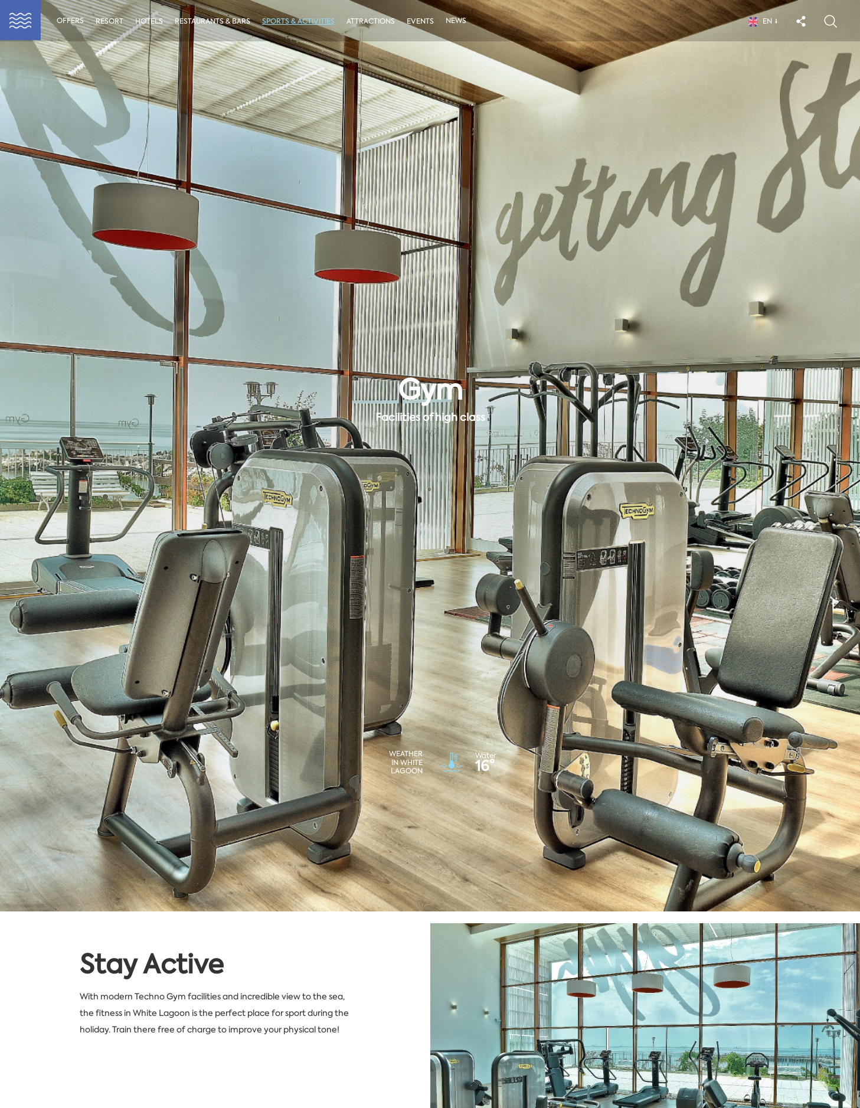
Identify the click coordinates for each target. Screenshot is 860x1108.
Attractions (375, 22)
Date (269, 994)
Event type (56, 994)
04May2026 (480, 1020)
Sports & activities (302, 22)
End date (461, 994)
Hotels (151, 22)
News (461, 22)
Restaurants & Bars (215, 22)
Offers (72, 22)
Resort (112, 22)
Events (425, 22)
